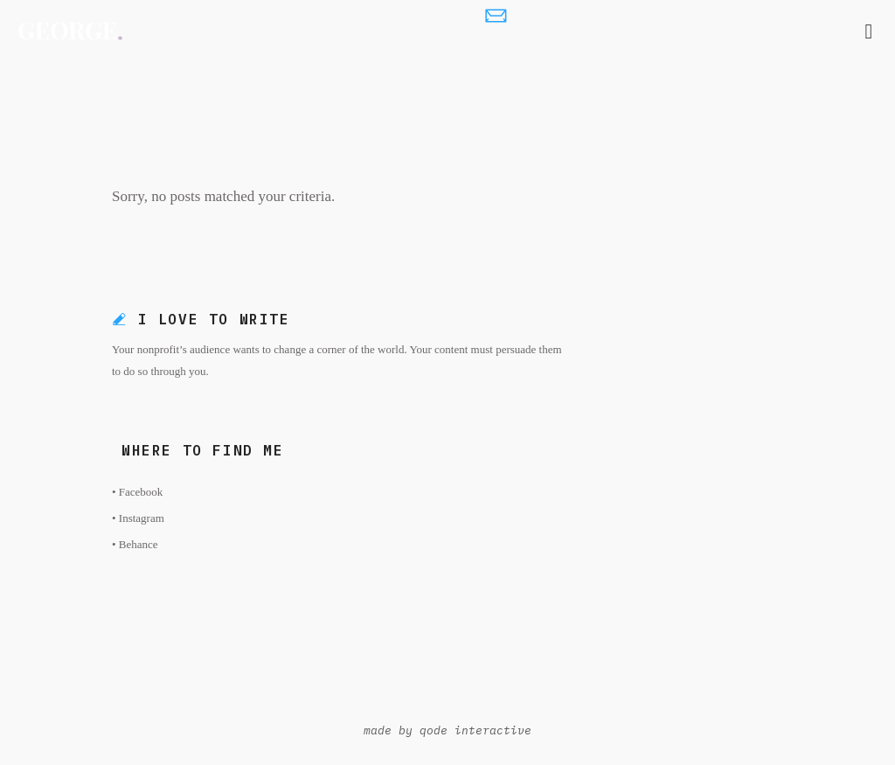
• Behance (135, 544)
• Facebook (137, 491)
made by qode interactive (447, 730)
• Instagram (138, 518)
